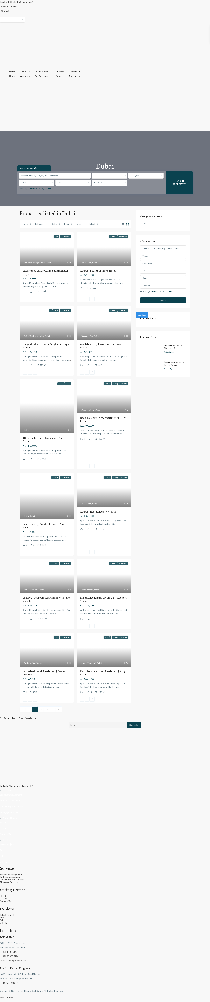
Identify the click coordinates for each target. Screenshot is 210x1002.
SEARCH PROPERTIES (179, 182)
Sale (2, 855)
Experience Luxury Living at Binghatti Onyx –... (45, 272)
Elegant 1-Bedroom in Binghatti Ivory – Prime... (46, 345)
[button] (105, 790)
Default (92, 224)
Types (96, 175)
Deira (26, 516)
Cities (60, 182)
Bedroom (98, 182)
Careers (59, 71)
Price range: (24, 188)
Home (12, 71)
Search (163, 300)
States (54, 224)
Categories (135, 175)
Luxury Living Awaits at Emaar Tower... (174, 363)
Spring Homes (9, 817)
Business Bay (87, 336)
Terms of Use (6, 997)
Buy (1, 849)
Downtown (86, 262)
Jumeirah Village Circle (34, 262)
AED (4, 19)
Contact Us (74, 71)
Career (3, 828)
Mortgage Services (8, 811)
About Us (24, 71)
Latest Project (6, 844)
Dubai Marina (87, 589)
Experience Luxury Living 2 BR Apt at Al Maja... (103, 599)
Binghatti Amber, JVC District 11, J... (173, 346)
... (59, 286)
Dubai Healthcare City (34, 336)
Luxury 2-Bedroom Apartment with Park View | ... (46, 599)
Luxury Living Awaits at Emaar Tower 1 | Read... (46, 525)
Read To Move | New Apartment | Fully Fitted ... (102, 419)
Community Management (11, 806)
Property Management (10, 794)
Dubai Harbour (87, 409)
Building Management (10, 800)
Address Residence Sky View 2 (98, 511)
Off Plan (4, 861)
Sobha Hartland (31, 589)
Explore (6, 839)
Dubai (66, 224)
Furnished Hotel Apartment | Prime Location (44, 672)
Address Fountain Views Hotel (98, 270)
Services (6, 790)
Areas (23, 182)
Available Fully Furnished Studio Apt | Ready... (102, 345)
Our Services (41, 71)
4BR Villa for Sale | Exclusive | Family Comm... (44, 439)
